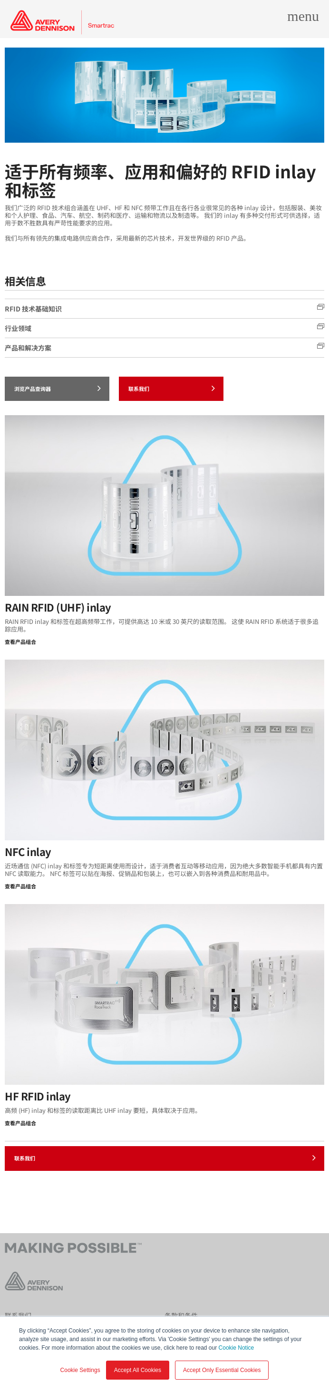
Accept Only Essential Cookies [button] (222, 1370)
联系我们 (171, 388)
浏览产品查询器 (57, 388)
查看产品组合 (20, 641)
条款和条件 (181, 1315)
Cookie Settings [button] (80, 1370)
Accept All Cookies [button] (137, 1370)
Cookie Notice (236, 1347)
